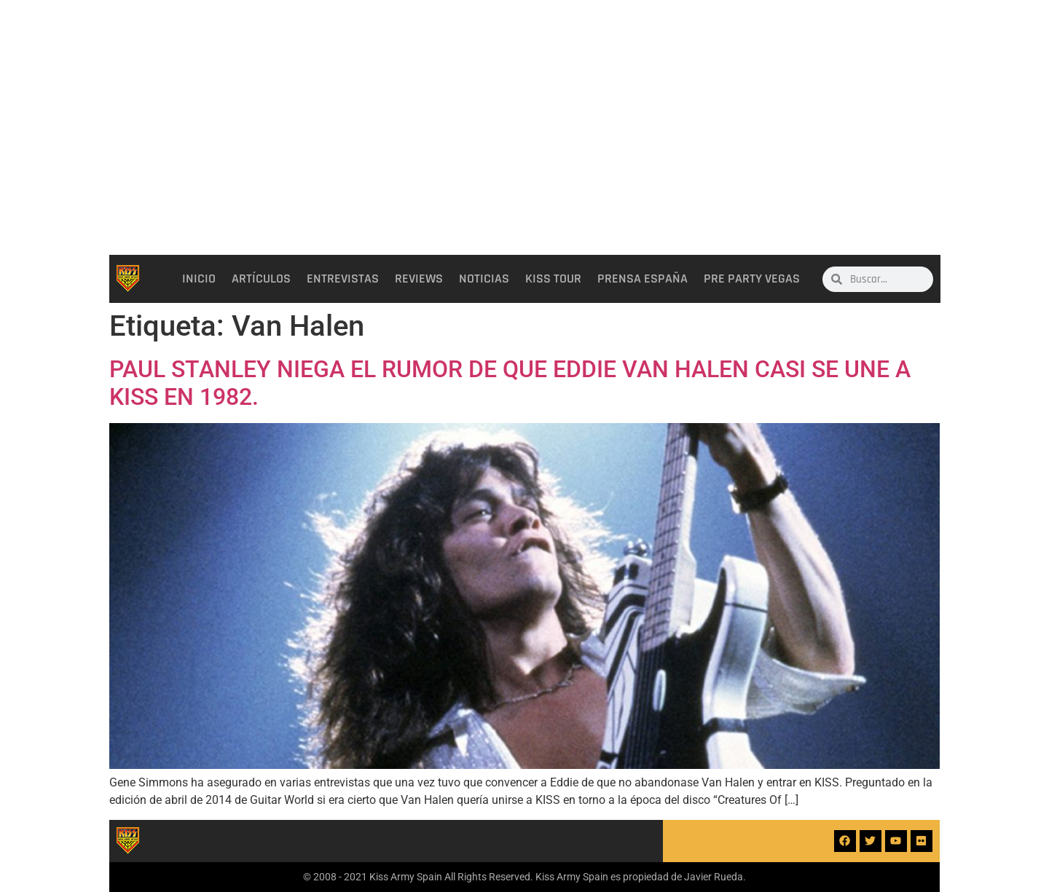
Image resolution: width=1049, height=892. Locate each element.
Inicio (199, 279)
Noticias (484, 279)
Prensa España (642, 279)
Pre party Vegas (752, 279)
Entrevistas (343, 279)
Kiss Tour (553, 279)
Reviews (419, 279)
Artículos (261, 279)
